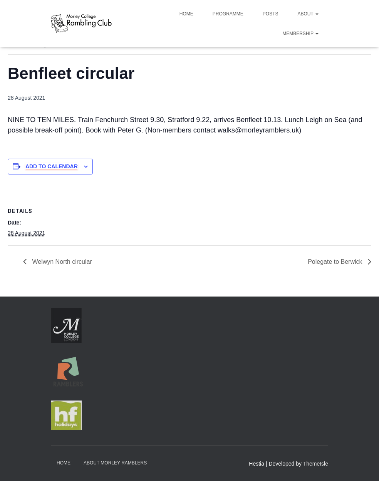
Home (186, 14)
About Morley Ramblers (115, 463)
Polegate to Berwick (336, 261)
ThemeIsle (315, 464)
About (308, 14)
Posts (270, 14)
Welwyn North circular (61, 261)
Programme (228, 14)
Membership (300, 33)
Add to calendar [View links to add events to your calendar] (51, 166)
